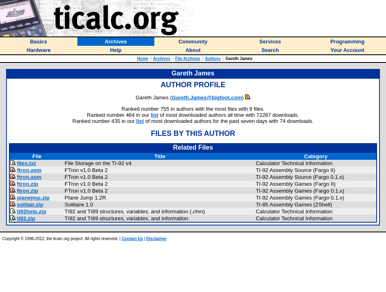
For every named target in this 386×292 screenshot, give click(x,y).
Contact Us (132, 238)
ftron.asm (29, 170)
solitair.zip (30, 205)
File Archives (187, 58)
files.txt (26, 163)
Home (142, 58)
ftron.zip (27, 184)
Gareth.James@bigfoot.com (207, 97)
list (154, 115)
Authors (212, 58)
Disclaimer (156, 238)
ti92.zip (26, 218)
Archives (161, 58)
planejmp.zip (33, 198)
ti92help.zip (32, 211)
